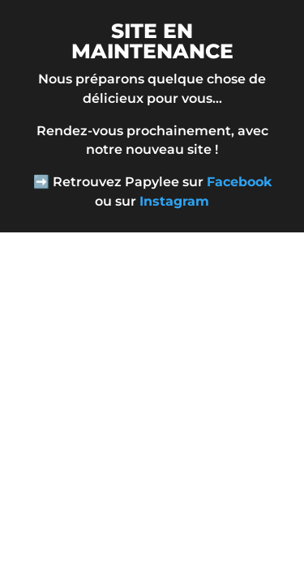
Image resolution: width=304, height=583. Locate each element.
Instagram (174, 201)
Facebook (239, 181)
